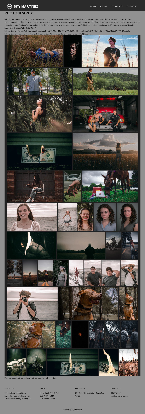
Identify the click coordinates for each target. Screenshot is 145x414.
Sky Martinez (26, 6)
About (104, 6)
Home (95, 6)
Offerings (117, 6)
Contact (132, 6)
